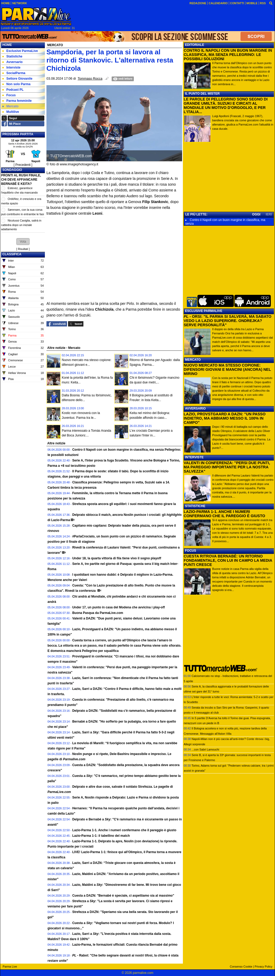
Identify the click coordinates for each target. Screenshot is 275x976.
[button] (23, 241)
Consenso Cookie (241, 966)
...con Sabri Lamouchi (205, 749)
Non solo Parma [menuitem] (16, 84)
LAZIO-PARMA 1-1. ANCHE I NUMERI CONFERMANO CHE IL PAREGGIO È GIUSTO (224, 513)
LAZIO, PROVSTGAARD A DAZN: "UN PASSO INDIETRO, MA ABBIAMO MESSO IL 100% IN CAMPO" (224, 418)
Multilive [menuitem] (10, 112)
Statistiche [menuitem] (12, 56)
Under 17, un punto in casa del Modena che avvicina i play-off (118, 607)
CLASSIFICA (11, 254)
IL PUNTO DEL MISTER (202, 93)
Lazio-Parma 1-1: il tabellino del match (101, 836)
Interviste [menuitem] (11, 67)
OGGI (256, 214)
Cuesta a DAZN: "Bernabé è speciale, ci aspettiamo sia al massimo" (123, 895)
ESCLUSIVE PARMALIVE (203, 311)
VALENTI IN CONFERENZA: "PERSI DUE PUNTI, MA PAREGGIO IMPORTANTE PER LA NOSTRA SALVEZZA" (227, 467)
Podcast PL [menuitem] (12, 90)
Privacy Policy (263, 966)
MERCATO (193, 360)
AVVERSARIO (195, 408)
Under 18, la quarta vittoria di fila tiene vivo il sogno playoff (116, 558)
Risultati (23, 249)
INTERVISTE (194, 457)
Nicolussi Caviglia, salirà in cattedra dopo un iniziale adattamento (21, 225)
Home (7, 45)
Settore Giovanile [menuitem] (17, 78)
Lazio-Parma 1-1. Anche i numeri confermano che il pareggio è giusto (124, 830)
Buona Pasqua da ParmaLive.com (97, 613)
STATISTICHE (195, 506)
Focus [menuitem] (9, 95)
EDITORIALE (194, 45)
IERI (269, 214)
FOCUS (190, 550)
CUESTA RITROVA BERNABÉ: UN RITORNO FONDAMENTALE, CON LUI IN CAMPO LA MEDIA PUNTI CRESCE (228, 560)
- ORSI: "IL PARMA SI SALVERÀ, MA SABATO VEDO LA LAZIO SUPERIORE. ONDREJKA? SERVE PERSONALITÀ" (227, 320)
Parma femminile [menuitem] (17, 101)
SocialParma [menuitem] (13, 73)
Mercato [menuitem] (10, 106)
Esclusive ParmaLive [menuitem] (20, 51)
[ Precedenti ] (23, 165)
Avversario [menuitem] (12, 62)
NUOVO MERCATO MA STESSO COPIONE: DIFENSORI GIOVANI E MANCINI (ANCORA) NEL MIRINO (227, 369)
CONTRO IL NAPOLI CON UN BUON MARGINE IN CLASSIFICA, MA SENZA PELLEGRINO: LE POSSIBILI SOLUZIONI (228, 54)
